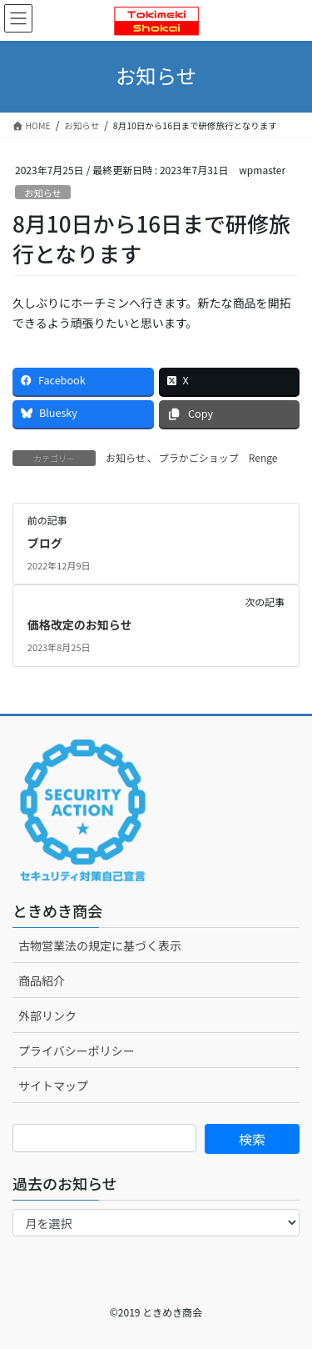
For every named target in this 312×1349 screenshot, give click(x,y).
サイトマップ (53, 1085)
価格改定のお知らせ (79, 624)
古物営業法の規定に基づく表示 (99, 945)
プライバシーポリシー (76, 1050)
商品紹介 (41, 980)
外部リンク (47, 1015)
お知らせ (43, 192)
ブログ (44, 542)
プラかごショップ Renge (218, 457)
